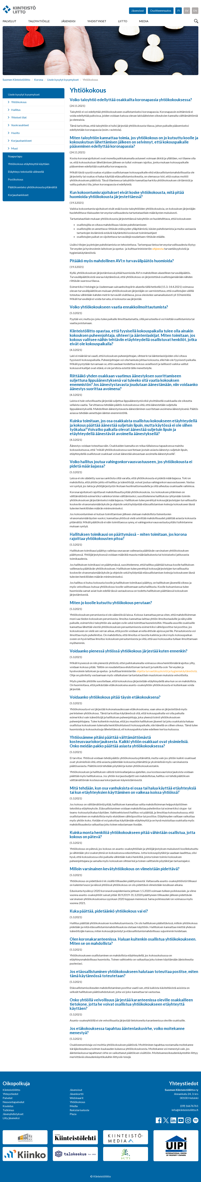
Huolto (15, 132)
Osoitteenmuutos (160, 10)
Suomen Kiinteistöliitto (16, 79)
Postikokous (15, 179)
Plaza (73, 1114)
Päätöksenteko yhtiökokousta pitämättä (32, 187)
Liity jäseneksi (11, 1118)
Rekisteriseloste (79, 1110)
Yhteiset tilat (19, 117)
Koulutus (8, 1106)
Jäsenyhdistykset (13, 1114)
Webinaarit (76, 1098)
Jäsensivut (137, 10)
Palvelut (9, 21)
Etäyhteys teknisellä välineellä (26, 171)
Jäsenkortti (76, 1093)
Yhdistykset (96, 21)
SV (187, 10)
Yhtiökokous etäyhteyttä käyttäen (28, 163)
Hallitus (16, 109)
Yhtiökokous (19, 102)
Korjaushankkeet (21, 140)
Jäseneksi (68, 21)
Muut (14, 148)
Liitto (122, 21)
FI (178, 10)
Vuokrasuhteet (20, 125)
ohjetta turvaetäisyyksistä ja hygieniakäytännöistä (166, 671)
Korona (38, 79)
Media (143, 21)
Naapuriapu (15, 156)
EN (195, 10)
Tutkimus (8, 1110)
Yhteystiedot (10, 1093)
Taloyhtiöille (39, 21)
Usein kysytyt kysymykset (63, 79)
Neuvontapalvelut (13, 1102)
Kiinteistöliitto (11, 1089)
